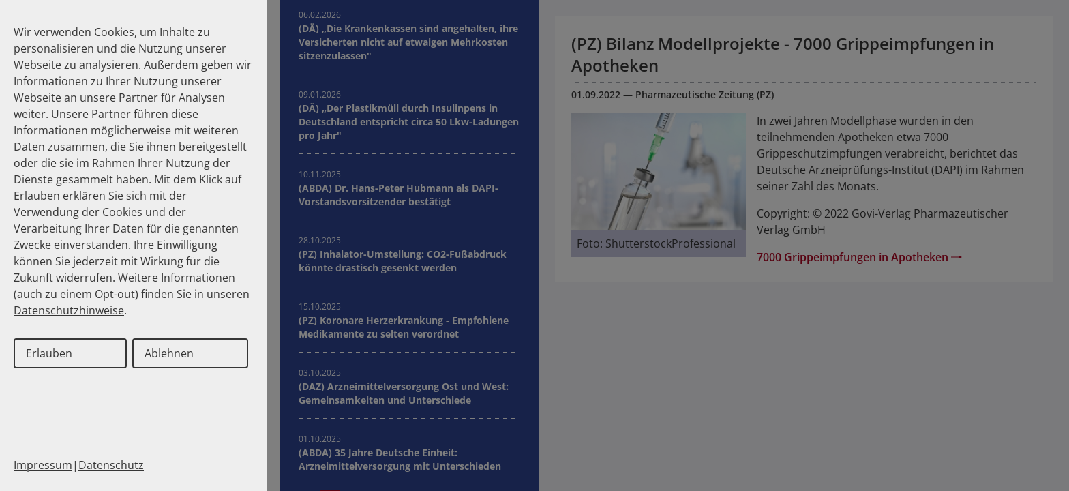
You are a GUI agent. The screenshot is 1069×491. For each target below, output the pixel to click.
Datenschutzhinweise (69, 310)
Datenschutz (111, 465)
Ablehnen (169, 353)
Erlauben (49, 353)
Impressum (43, 465)
